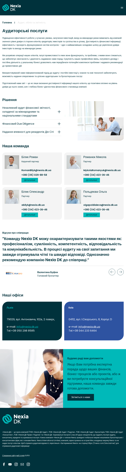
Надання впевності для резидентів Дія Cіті (28, 132)
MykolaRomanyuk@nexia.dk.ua (101, 170)
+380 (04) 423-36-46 (96, 175)
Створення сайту (9, 455)
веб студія (20, 455)
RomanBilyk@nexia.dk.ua (36, 170)
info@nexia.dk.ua (27, 326)
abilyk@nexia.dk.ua (33, 205)
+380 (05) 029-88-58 (34, 175)
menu (122, 7)
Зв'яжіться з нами (80, 397)
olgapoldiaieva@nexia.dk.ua (100, 205)
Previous (112, 272)
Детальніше (29, 180)
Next (120, 272)
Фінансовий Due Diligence (18, 124)
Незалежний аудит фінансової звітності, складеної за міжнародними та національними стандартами (26, 111)
